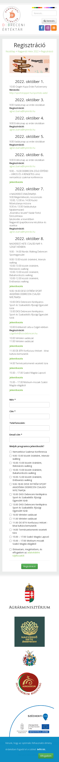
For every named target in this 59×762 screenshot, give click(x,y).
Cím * (12, 411)
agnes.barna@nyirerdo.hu (22, 111)
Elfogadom (45, 755)
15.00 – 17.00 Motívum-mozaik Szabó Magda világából (26, 542)
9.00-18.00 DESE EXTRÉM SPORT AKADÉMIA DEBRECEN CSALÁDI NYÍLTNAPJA (27, 487)
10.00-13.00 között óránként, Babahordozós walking (25, 471)
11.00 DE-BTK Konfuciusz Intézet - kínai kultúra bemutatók (28, 524)
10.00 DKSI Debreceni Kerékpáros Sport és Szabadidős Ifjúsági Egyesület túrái (28, 497)
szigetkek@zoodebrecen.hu (23, 333)
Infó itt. (41, 749)
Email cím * (15, 434)
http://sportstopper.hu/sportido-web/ (28, 92)
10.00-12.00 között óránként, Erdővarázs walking (25, 478)
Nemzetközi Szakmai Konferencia (28, 451)
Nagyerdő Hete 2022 (28, 51)
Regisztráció (47, 51)
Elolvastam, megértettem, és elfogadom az (25, 552)
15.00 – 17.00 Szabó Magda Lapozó (29, 536)
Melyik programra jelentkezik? (26, 446)
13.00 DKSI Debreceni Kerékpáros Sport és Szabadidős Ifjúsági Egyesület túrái (28, 507)
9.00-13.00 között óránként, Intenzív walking (29, 457)
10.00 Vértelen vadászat (23, 514)
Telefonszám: (17, 422)
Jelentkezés (16, 182)
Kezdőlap (10, 51)
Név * (12, 399)
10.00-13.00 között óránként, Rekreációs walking (25, 464)
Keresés (49, 20)
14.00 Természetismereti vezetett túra (28, 531)
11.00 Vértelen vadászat (23, 518)
